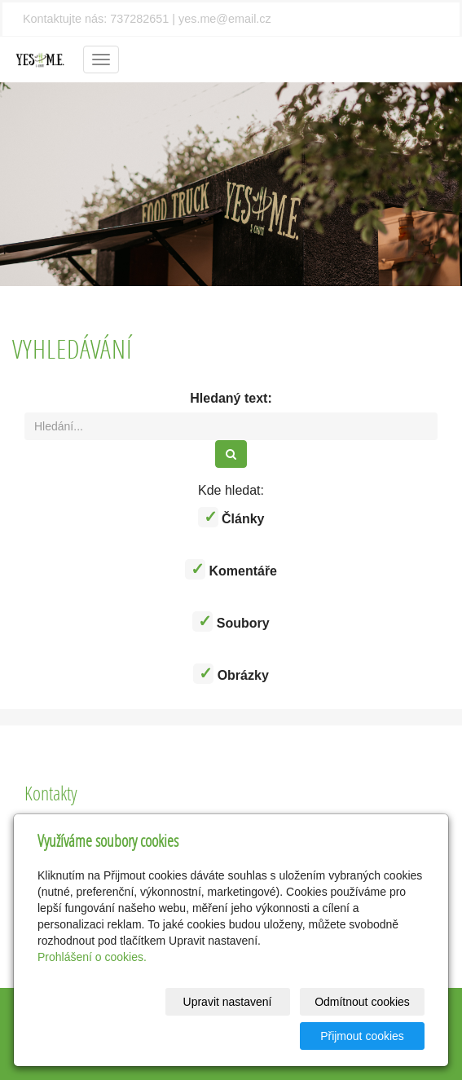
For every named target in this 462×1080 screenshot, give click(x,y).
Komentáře (231, 569)
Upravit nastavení (227, 1001)
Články (231, 517)
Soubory (230, 621)
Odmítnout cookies (362, 1001)
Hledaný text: (230, 398)
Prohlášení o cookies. (92, 956)
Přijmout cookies (362, 1036)
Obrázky (231, 673)
